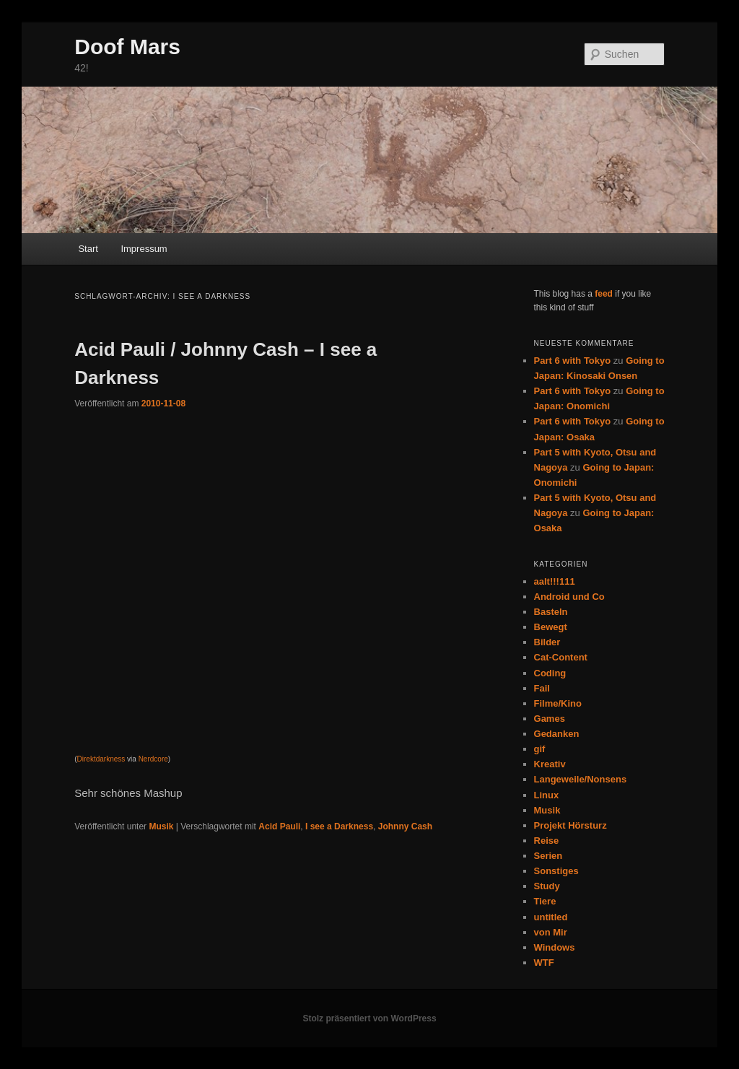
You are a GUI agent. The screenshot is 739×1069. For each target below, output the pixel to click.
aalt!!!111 (554, 581)
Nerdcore (153, 759)
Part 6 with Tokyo (572, 360)
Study (547, 886)
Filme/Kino (558, 703)
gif (540, 748)
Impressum (144, 248)
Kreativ (550, 764)
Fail (542, 688)
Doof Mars (127, 46)
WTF (544, 962)
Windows (554, 947)
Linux (546, 795)
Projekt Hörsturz (570, 825)
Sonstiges (556, 870)
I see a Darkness (339, 826)
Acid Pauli (279, 826)
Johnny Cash (405, 826)
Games (549, 718)
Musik (161, 826)
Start (87, 248)
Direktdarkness (101, 759)
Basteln (551, 611)
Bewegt (550, 626)
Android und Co (569, 596)
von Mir (550, 932)
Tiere (545, 901)
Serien (548, 855)
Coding (550, 673)
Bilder (547, 642)
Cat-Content (560, 657)
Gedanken (557, 733)
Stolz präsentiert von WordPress (369, 1018)
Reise (546, 840)
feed (604, 294)
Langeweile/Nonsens (580, 779)
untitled (551, 917)
